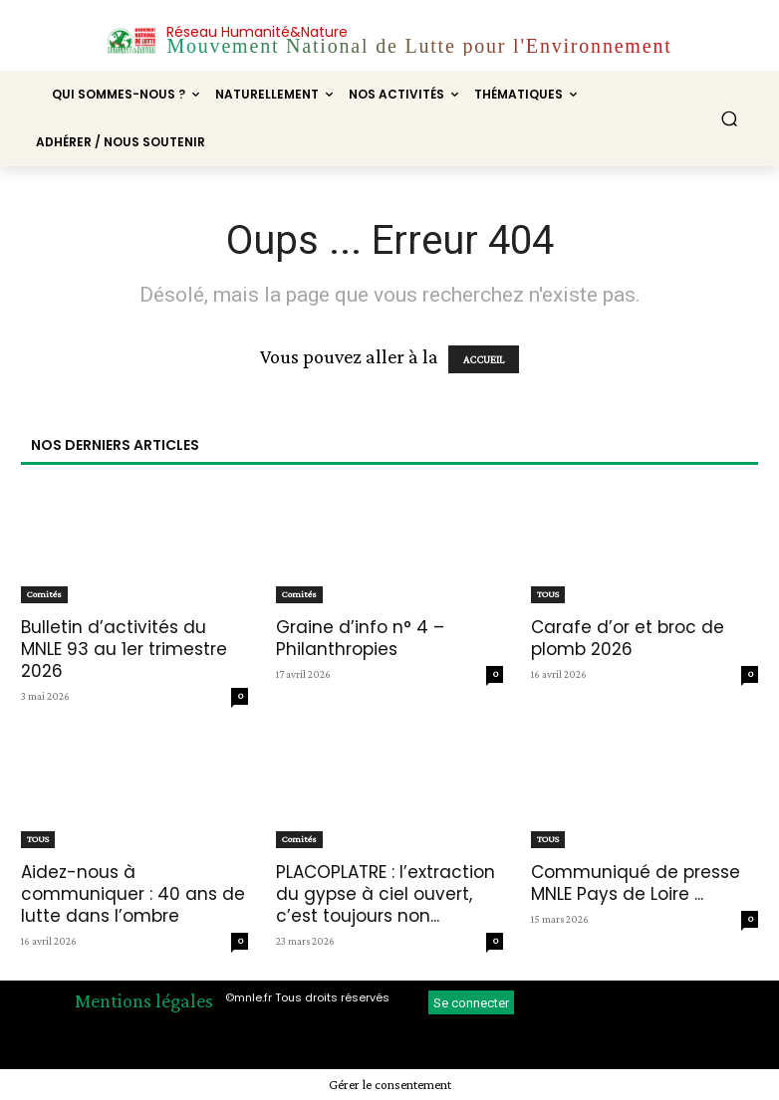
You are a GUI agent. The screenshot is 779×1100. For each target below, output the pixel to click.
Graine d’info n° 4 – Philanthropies (360, 638)
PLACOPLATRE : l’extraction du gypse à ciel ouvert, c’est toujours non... (385, 894)
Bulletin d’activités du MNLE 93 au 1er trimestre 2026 (124, 649)
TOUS (548, 593)
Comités (44, 593)
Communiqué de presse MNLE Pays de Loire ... (635, 883)
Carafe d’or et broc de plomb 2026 (627, 638)
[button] (729, 119)
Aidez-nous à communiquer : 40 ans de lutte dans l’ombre (133, 894)
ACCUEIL (483, 359)
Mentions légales (144, 1000)
